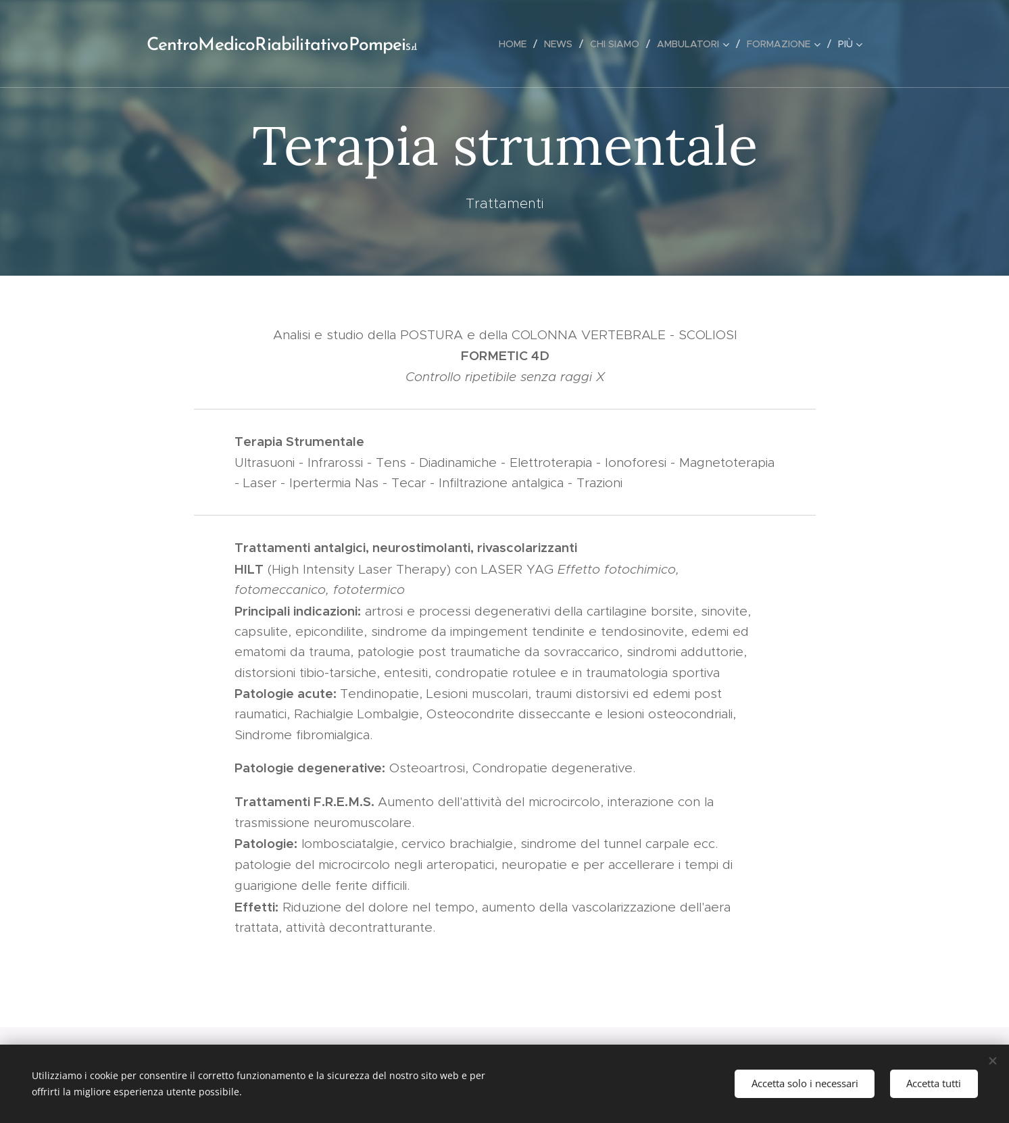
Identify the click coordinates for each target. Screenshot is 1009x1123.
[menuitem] (516, 44)
